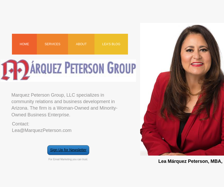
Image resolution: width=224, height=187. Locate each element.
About (81, 44)
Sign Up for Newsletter (68, 150)
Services (52, 44)
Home (24, 44)
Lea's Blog (111, 44)
